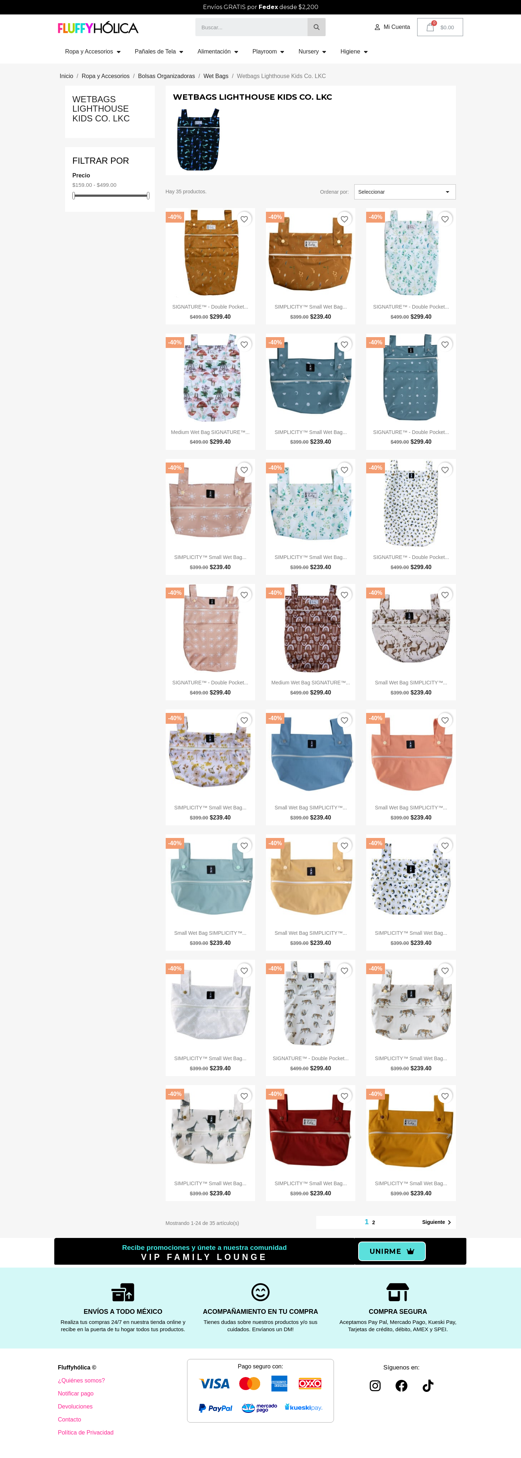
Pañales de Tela (159, 51)
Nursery (312, 51)
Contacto (69, 1419)
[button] (392, 1251)
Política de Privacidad (86, 1432)
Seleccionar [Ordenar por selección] (405, 192)
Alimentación (218, 51)
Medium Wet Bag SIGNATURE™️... (210, 432)
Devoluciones (75, 1406)
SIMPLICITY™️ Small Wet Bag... (311, 307)
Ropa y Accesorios (92, 51)
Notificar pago (76, 1393)
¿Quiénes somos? (81, 1380)
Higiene (353, 51)
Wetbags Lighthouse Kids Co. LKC (101, 108)
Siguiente (438, 1222)
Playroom (268, 51)
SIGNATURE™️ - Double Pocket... (210, 307)
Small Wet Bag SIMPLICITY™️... (411, 682)
